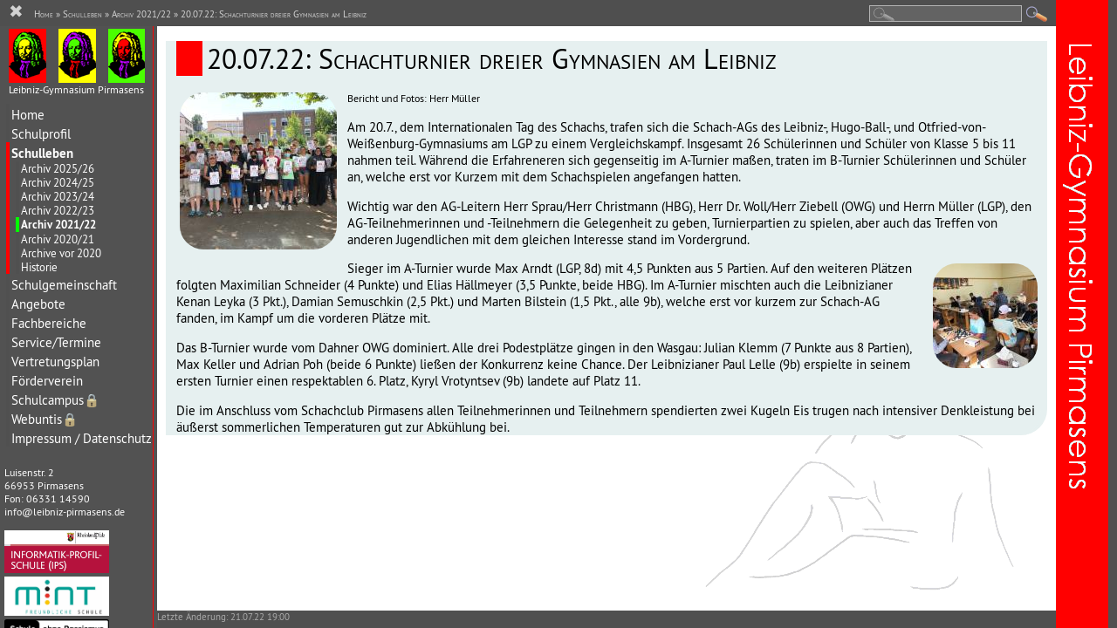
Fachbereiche (48, 323)
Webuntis (44, 419)
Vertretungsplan (55, 361)
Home (28, 114)
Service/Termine (56, 342)
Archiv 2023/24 (57, 196)
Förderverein (47, 380)
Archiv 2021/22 (58, 224)
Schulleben (42, 153)
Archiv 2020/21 (57, 239)
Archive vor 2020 (61, 253)
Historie (39, 267)
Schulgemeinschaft (64, 284)
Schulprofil (41, 134)
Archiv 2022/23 (57, 210)
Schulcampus (55, 400)
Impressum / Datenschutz (81, 438)
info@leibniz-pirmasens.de (64, 511)
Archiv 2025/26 (57, 168)
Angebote (38, 304)
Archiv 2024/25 (57, 182)
